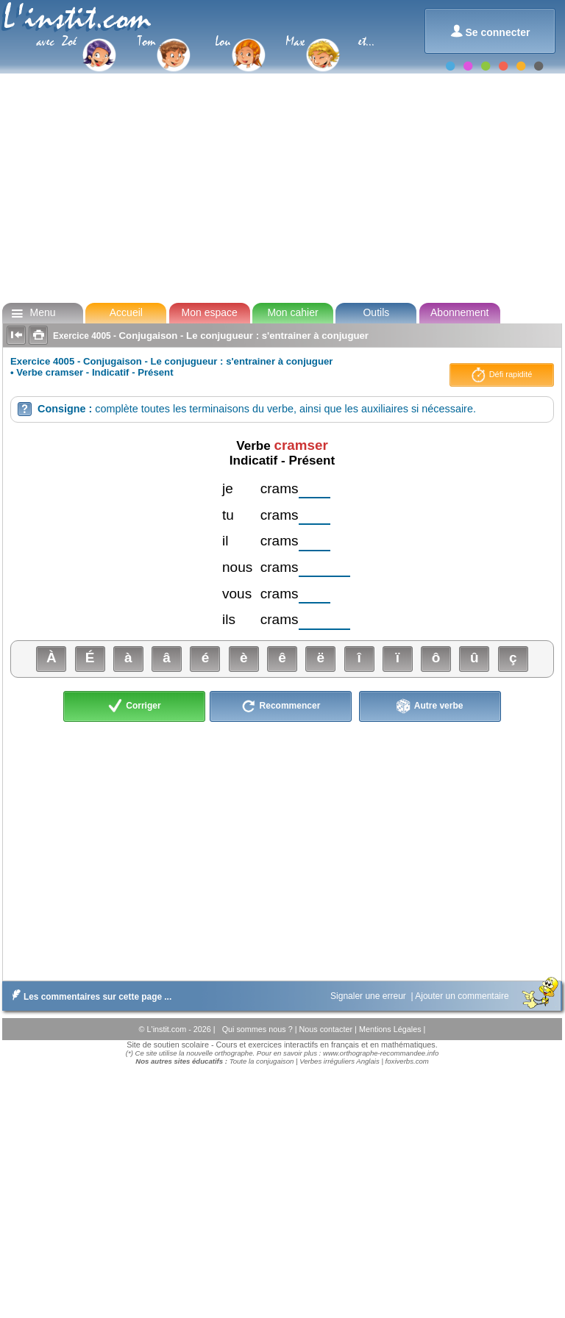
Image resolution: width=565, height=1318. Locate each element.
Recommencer (280, 706)
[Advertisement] (281, 187)
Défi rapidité (502, 375)
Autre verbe (430, 706)
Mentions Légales (391, 1029)
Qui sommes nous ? (258, 1029)
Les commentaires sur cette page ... (88, 997)
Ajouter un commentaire (463, 996)
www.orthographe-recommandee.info (380, 1053)
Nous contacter (327, 1029)
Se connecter (490, 31)
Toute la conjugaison (262, 1061)
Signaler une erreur (369, 996)
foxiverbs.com (407, 1061)
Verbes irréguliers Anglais (339, 1061)
